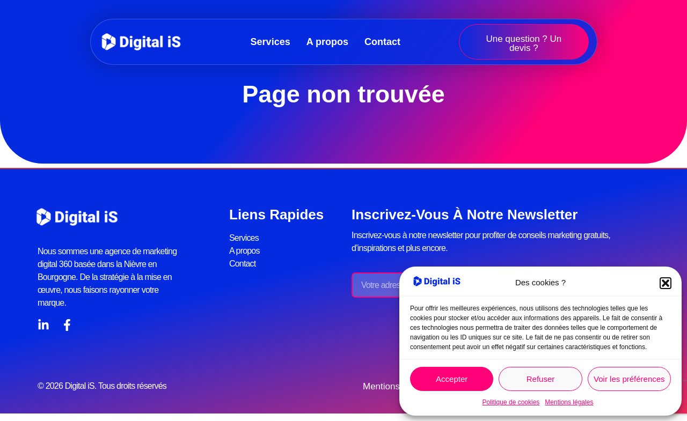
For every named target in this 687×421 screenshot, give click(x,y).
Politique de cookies (511, 402)
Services (270, 41)
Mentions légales (569, 402)
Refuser (541, 378)
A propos (327, 41)
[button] (665, 283)
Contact (382, 41)
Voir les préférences (629, 378)
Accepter (451, 378)
